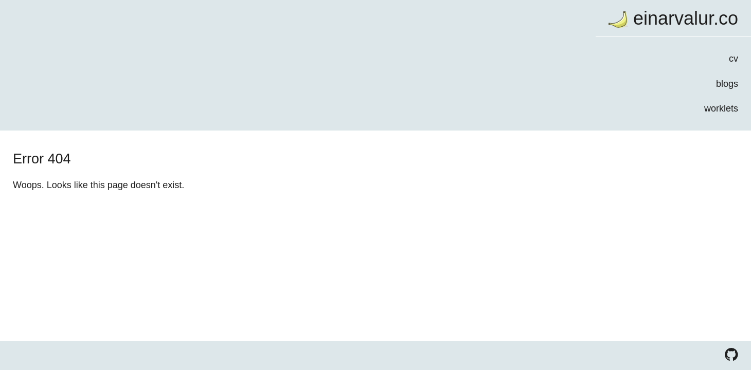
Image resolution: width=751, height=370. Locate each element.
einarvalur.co (169, 19)
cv (218, 63)
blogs (212, 91)
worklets (206, 119)
